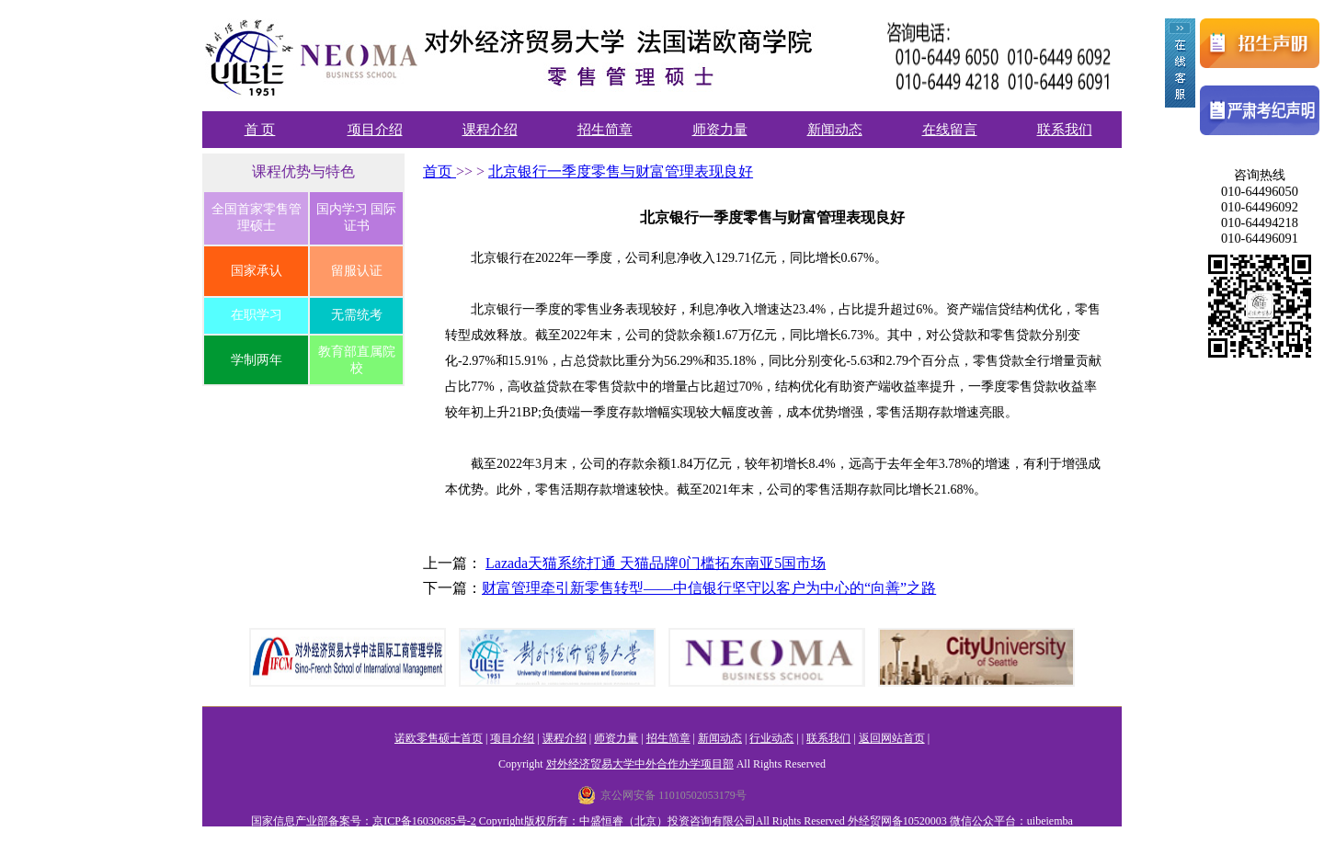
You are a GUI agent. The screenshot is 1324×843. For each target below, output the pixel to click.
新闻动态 (834, 129)
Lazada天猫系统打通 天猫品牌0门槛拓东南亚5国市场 (655, 563)
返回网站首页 (892, 738)
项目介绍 (375, 129)
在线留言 (949, 129)
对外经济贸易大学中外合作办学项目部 (640, 764)
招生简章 (605, 129)
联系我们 (1064, 129)
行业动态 (771, 738)
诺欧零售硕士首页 (438, 738)
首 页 (260, 129)
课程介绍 (490, 129)
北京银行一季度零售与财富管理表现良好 (620, 171)
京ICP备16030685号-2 (424, 821)
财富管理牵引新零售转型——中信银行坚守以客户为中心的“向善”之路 (709, 588)
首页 (439, 171)
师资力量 (720, 129)
